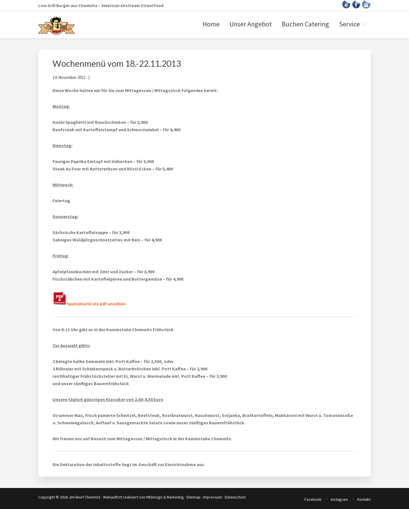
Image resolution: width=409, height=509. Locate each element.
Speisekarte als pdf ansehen (89, 303)
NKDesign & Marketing (165, 497)
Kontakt (364, 499)
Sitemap (193, 497)
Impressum (212, 497)
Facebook (313, 499)
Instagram (339, 499)
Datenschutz (235, 497)
